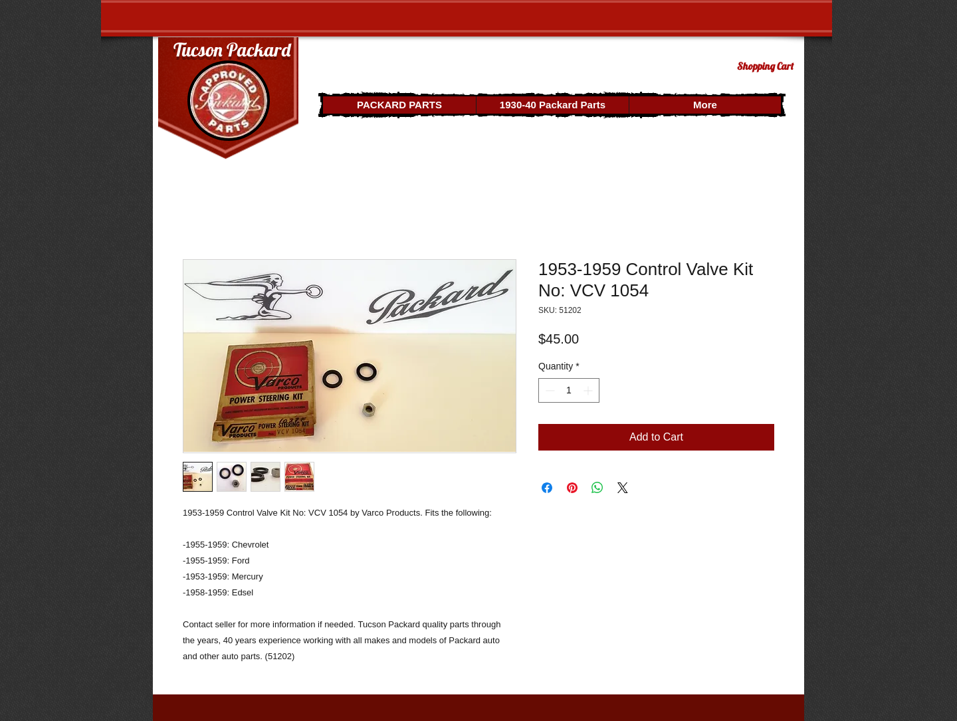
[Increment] (589, 390)
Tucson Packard (231, 49)
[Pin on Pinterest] (572, 488)
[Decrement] (548, 390)
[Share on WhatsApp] (597, 488)
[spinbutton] (569, 390)
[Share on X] (623, 488)
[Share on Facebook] (547, 488)
